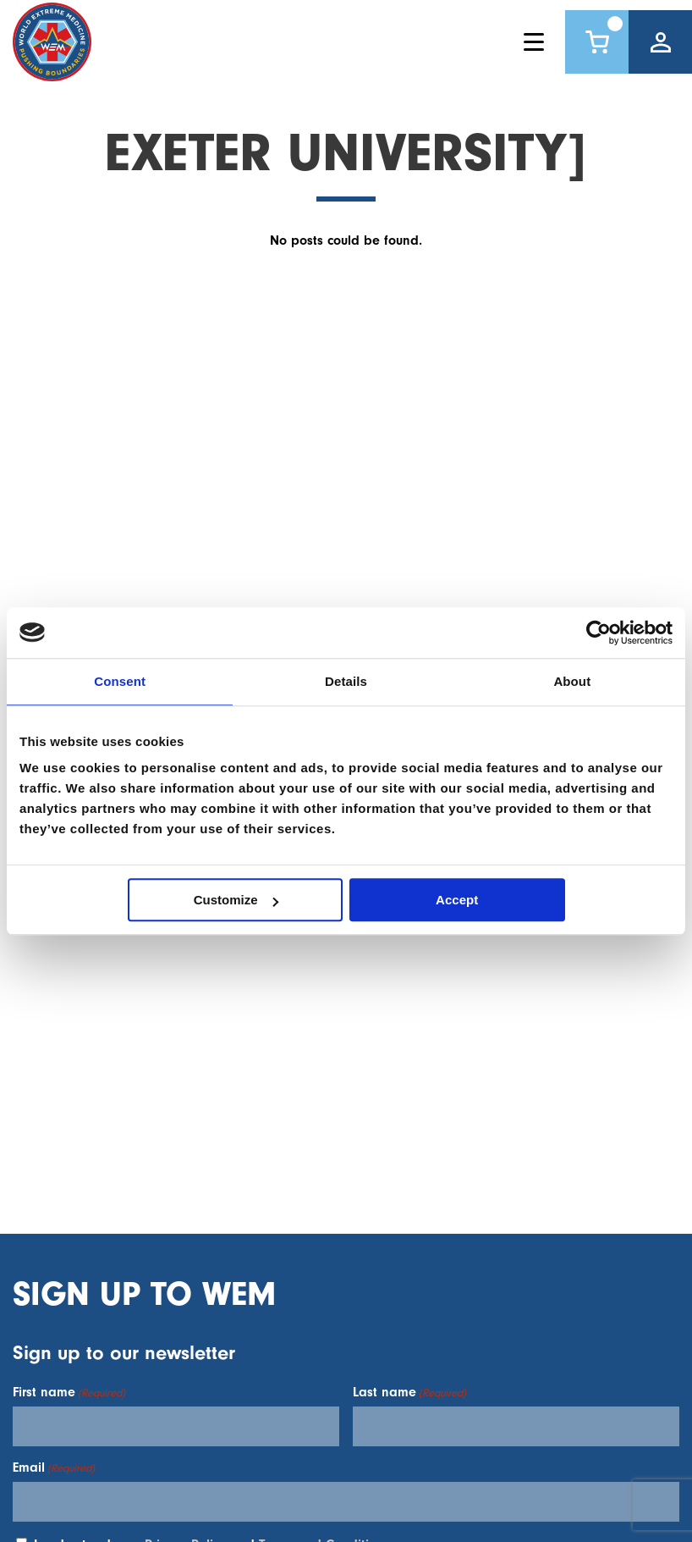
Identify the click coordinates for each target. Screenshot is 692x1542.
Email (54, 1467)
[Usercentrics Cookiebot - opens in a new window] (598, 632)
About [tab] (571, 681)
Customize (236, 900)
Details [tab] (346, 681)
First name (69, 1392)
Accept (457, 900)
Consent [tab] (120, 681)
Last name (409, 1392)
